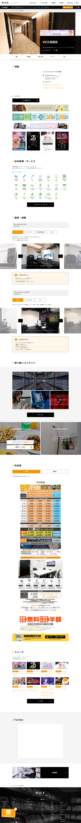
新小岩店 (52, 809)
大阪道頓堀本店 (63, 819)
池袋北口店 (53, 805)
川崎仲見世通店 (63, 805)
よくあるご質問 (44, 2)
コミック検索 (29, 804)
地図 (16, 56)
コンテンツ (52, 56)
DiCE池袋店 (5, 7)
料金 (64, 56)
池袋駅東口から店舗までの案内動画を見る (52, 84)
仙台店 (42, 810)
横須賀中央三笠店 (63, 814)
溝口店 (61, 807)
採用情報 (61, 2)
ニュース (14, 799)
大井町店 (52, 814)
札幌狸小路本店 (44, 805)
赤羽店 (52, 804)
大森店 (52, 816)
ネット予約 (28, 807)
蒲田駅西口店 (53, 818)
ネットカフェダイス (5, 10)
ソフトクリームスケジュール (17, 807)
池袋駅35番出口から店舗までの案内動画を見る (53, 87)
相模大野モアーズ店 (63, 809)
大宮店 (42, 815)
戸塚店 (61, 812)
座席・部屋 (40, 56)
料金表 (13, 801)
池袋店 (52, 807)
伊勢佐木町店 (62, 811)
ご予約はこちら (68, 7)
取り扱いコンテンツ (15, 804)
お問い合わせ (70, 2)
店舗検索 (53, 2)
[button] (20, 256)
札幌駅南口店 (43, 804)
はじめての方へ (33, 2)
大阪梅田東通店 (63, 821)
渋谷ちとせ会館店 (54, 811)
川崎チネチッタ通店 (63, 804)
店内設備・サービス (30, 801)
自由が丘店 (53, 812)
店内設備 (28, 56)
